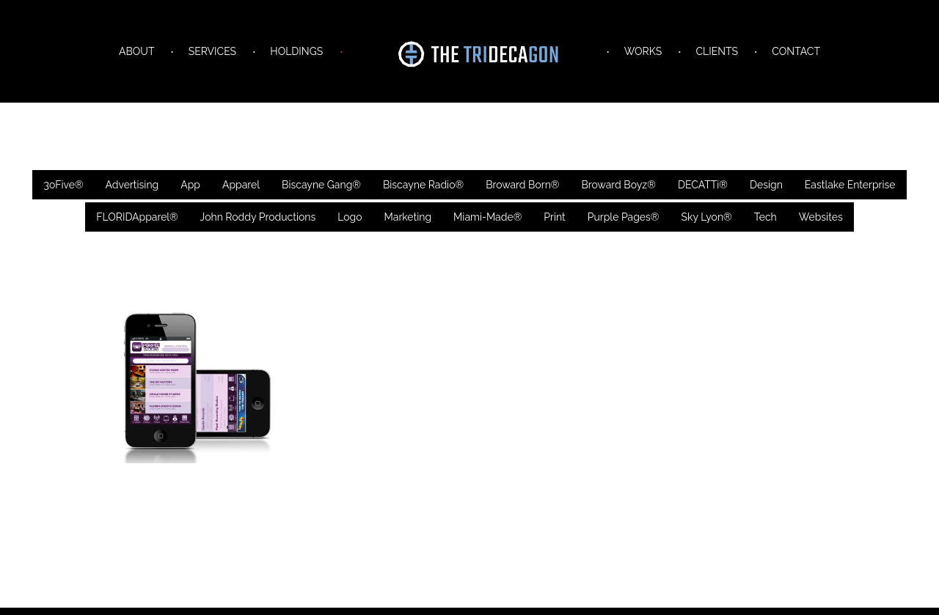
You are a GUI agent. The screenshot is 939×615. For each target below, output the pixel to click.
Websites (821, 217)
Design (766, 185)
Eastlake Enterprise (850, 185)
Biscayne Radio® (423, 185)
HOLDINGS (296, 51)
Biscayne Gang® (321, 185)
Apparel (241, 185)
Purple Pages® (624, 217)
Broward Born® (522, 185)
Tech (765, 217)
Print (554, 217)
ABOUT (136, 51)
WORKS (643, 51)
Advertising (132, 185)
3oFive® (63, 185)
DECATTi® (703, 185)
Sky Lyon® (706, 217)
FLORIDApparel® (137, 217)
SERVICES (212, 51)
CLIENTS (716, 51)
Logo (349, 217)
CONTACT (796, 51)
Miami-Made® (487, 217)
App (190, 185)
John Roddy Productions (258, 217)
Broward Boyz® (618, 185)
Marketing (408, 217)
